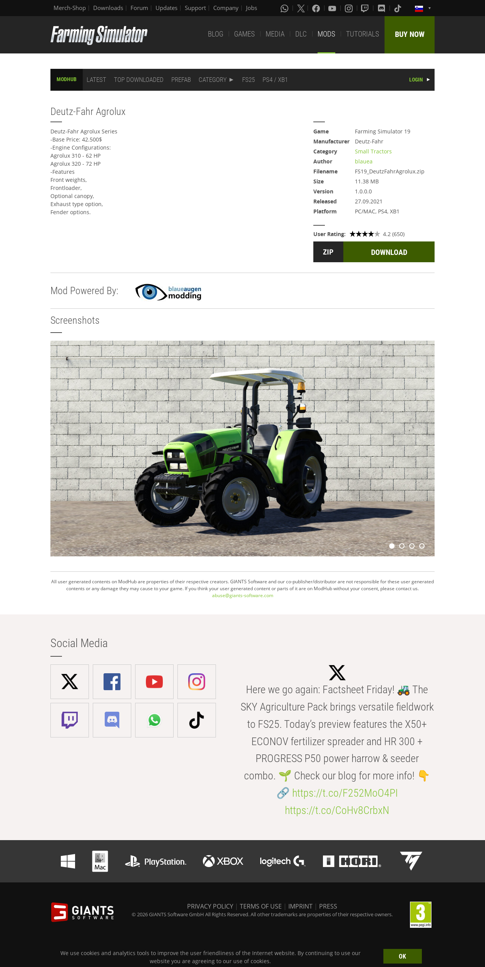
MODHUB (67, 79)
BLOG (215, 34)
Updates (166, 8)
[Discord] (382, 8)
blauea (364, 161)
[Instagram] (349, 8)
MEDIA (275, 34)
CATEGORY (213, 79)
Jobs (251, 8)
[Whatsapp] (285, 8)
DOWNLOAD (389, 252)
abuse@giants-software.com (242, 595)
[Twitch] (365, 8)
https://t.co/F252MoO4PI (345, 793)
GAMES (244, 34)
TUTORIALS (362, 34)
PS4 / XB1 (275, 79)
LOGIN (416, 80)
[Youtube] (333, 8)
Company (226, 8)
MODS (326, 34)
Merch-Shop (70, 8)
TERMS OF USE (261, 906)
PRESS (328, 906)
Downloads (108, 8)
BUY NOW (410, 34)
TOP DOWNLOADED (139, 79)
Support (195, 8)
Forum (139, 8)
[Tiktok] (398, 8)
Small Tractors (373, 151)
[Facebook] (316, 8)
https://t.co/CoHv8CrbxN (337, 810)
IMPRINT (300, 906)
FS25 (248, 79)
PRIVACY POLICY (210, 906)
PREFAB (181, 79)
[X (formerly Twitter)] (301, 8)
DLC (301, 34)
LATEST (96, 79)
